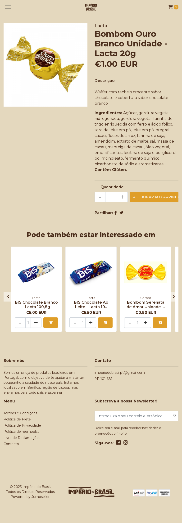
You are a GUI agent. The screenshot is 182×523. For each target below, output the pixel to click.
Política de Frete (17, 419)
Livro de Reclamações (22, 438)
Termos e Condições (20, 413)
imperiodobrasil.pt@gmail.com (120, 372)
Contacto (11, 444)
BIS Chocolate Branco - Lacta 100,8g (36, 304)
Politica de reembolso (22, 431)
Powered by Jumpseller (30, 497)
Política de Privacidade (22, 425)
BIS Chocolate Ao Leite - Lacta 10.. (91, 304)
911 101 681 (103, 379)
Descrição (105, 80)
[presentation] (8, 297)
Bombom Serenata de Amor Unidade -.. (146, 304)
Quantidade (112, 187)
